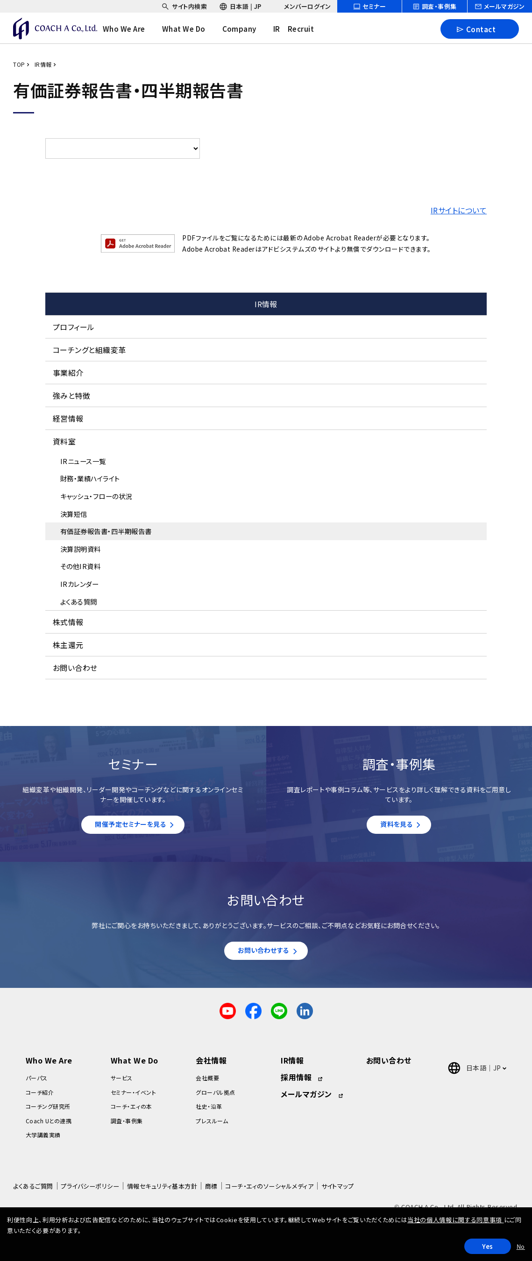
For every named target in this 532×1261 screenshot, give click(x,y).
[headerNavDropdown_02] (190, 29)
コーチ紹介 (40, 1097)
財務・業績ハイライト (90, 478)
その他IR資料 (80, 566)
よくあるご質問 (33, 1190)
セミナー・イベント (133, 1097)
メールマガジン (306, 1098)
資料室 (64, 441)
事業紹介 (68, 372)
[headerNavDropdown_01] (130, 29)
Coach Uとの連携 (48, 1125)
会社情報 (211, 1065)
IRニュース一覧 (83, 461)
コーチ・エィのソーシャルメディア (269, 1190)
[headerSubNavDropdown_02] (240, 6)
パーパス (37, 1082)
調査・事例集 (127, 1125)
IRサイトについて (459, 210)
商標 (211, 1190)
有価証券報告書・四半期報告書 (106, 531)
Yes (487, 1246)
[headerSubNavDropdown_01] (184, 6)
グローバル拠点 (215, 1097)
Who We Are (49, 1065)
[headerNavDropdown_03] (245, 29)
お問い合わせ (75, 667)
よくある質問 (78, 601)
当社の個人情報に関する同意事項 (455, 1219)
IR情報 (43, 64)
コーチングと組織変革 (89, 349)
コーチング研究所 (48, 1111)
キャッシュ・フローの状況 (96, 496)
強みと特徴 (71, 395)
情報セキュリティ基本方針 (162, 1190)
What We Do (134, 1065)
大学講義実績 (43, 1139)
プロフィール (74, 326)
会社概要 (207, 1082)
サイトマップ (337, 1190)
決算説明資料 (80, 549)
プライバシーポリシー (90, 1190)
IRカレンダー (79, 584)
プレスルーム (212, 1125)
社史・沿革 (209, 1111)
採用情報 (296, 1081)
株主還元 (68, 644)
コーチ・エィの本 (131, 1111)
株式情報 (68, 621)
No (521, 1246)
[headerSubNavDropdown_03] (302, 6)
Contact (476, 29)
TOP (19, 64)
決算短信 (73, 514)
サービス (122, 1082)
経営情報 (68, 418)
